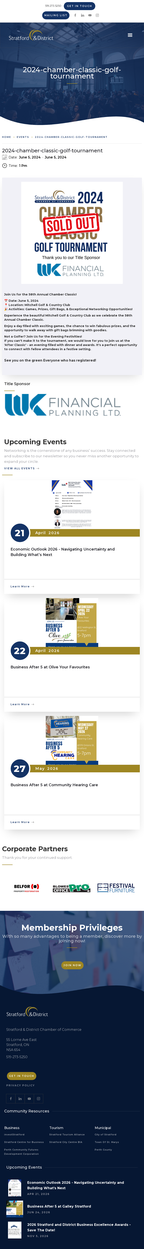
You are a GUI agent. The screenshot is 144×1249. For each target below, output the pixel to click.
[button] (130, 35)
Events (23, 137)
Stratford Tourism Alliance (67, 1134)
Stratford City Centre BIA (65, 1142)
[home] (30, 36)
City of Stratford (106, 1134)
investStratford (14, 1134)
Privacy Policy (20, 1085)
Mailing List (55, 15)
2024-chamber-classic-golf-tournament (71, 137)
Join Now (72, 965)
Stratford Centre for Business (24, 1142)
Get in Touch (79, 6)
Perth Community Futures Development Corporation (21, 1151)
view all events (19, 468)
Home (6, 137)
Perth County (103, 1149)
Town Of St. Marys (107, 1142)
